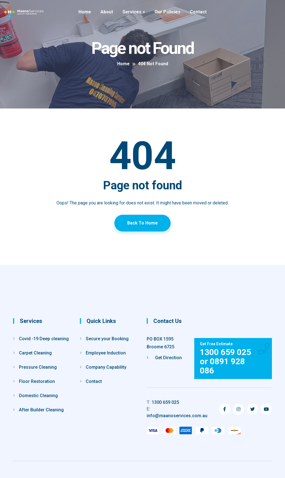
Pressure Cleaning (38, 367)
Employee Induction (106, 353)
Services (131, 12)
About (106, 12)
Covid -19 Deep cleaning (44, 338)
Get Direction (164, 357)
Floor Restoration (37, 381)
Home (84, 12)
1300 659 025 (163, 402)
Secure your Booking (107, 338)
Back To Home (142, 223)
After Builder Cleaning (41, 409)
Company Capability (106, 367)
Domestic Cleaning (38, 395)
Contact (198, 12)
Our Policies (167, 12)
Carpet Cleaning (35, 353)
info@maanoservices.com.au (177, 412)
